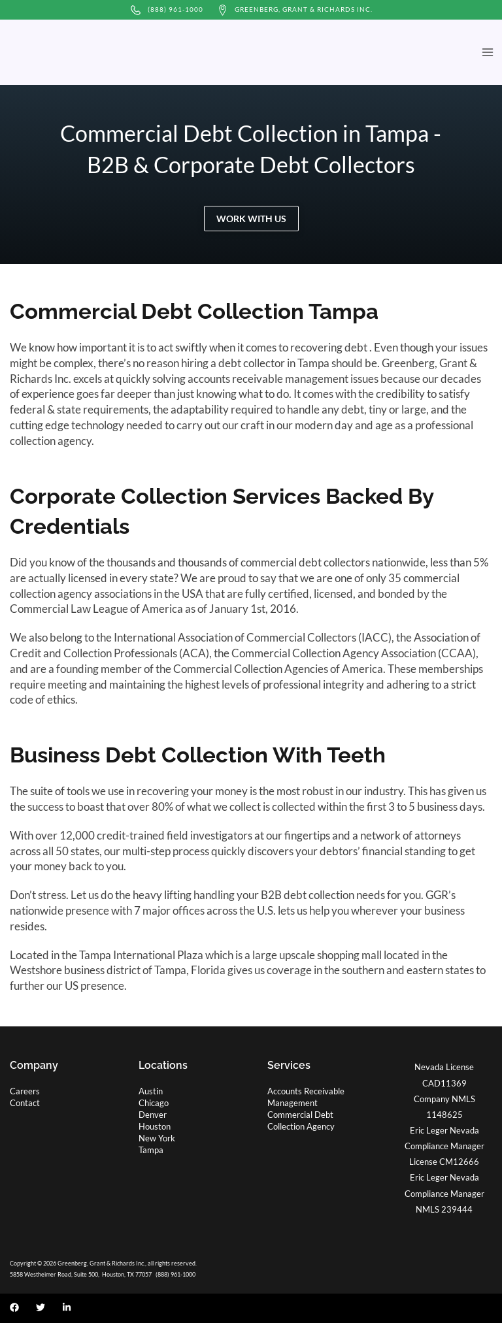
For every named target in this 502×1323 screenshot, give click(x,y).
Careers (25, 1091)
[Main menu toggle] (487, 52)
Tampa (151, 1150)
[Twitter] (40, 1307)
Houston (155, 1126)
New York (157, 1138)
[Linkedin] (66, 1307)
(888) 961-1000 (175, 9)
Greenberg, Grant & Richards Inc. (304, 9)
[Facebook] (14, 1307)
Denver (153, 1114)
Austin (151, 1091)
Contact (25, 1103)
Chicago (154, 1103)
